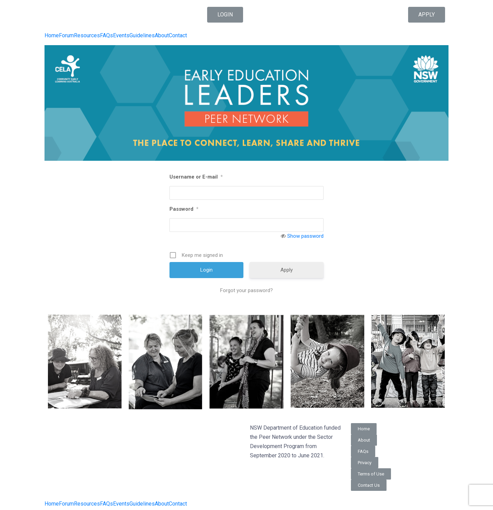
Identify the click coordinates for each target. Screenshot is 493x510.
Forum (66, 35)
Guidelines (142, 35)
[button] (225, 15)
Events (121, 35)
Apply (286, 270)
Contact (178, 35)
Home (52, 35)
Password (183, 209)
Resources (87, 35)
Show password (305, 236)
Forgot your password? (246, 290)
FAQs (106, 35)
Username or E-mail (196, 177)
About (162, 35)
